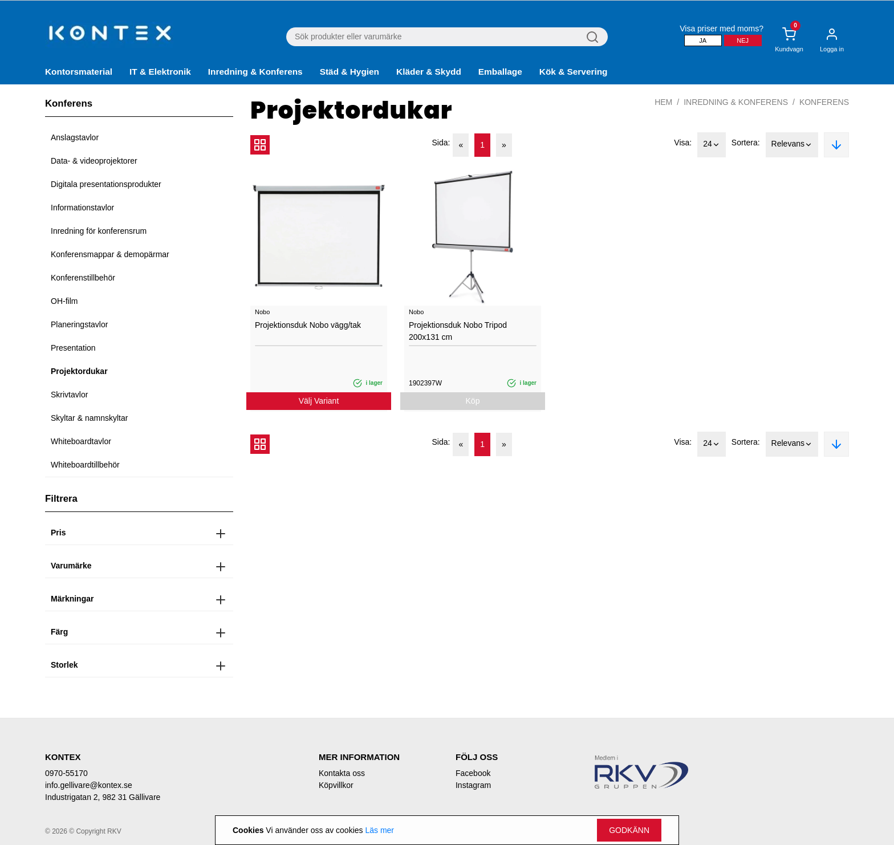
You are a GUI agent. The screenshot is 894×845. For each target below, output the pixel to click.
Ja (702, 40)
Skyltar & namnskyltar (89, 417)
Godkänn (629, 830)
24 (711, 145)
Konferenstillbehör (83, 277)
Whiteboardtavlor (81, 441)
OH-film (64, 301)
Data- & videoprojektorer (94, 160)
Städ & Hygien (349, 71)
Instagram (473, 785)
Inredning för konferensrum (99, 230)
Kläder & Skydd (428, 71)
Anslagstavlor (75, 137)
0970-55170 (66, 773)
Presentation (73, 347)
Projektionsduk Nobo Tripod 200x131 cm (458, 331)
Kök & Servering (573, 71)
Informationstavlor (82, 207)
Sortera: (746, 142)
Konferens (824, 102)
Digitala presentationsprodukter (106, 184)
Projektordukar (79, 371)
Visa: (683, 142)
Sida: (441, 142)
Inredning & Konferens (255, 71)
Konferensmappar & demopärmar (110, 254)
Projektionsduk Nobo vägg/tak (308, 325)
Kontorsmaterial (78, 71)
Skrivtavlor (69, 394)
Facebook (473, 773)
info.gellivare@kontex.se (88, 785)
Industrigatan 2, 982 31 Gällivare (102, 797)
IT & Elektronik (160, 71)
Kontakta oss (342, 773)
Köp (473, 400)
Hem (663, 102)
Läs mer (379, 830)
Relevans (791, 145)
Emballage (500, 71)
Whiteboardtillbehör (85, 464)
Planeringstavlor (79, 324)
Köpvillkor (336, 785)
